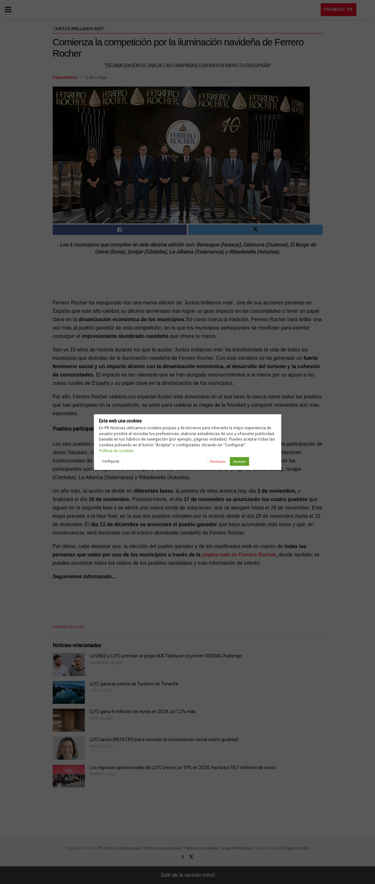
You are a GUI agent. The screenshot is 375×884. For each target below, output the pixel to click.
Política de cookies (116, 450)
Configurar (111, 461)
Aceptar (239, 461)
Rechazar (217, 461)
